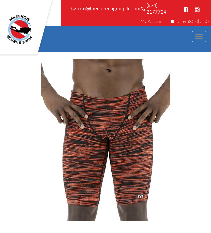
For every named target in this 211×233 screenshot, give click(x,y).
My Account (152, 21)
